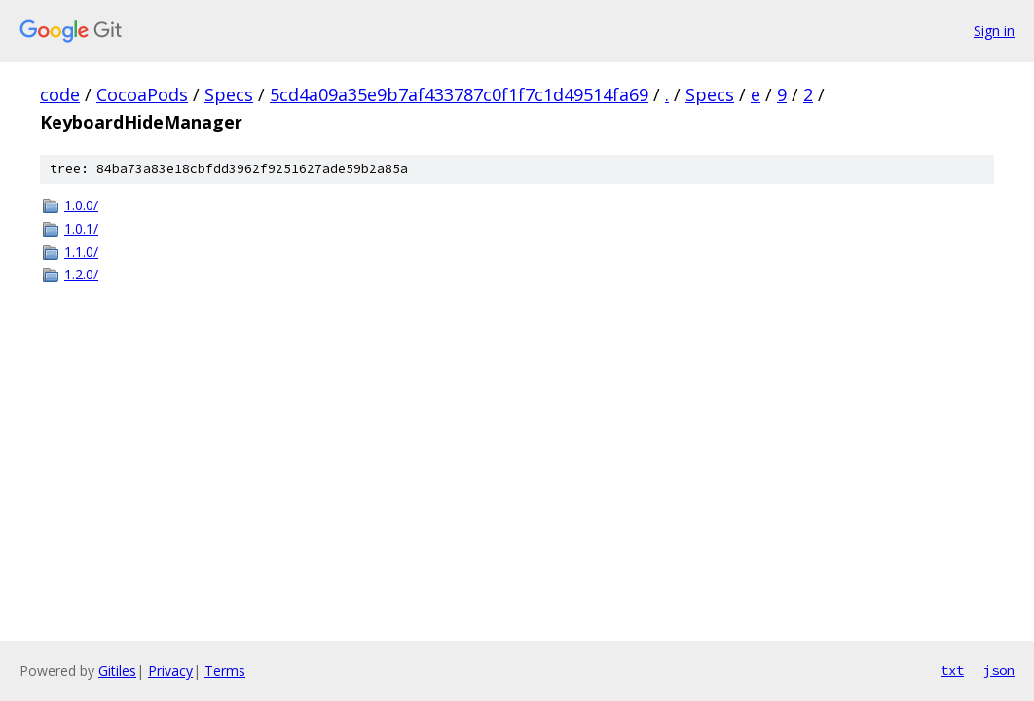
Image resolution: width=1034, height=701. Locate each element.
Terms (224, 670)
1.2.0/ (81, 274)
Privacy (170, 670)
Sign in (994, 30)
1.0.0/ (81, 205)
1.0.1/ (81, 228)
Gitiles (117, 670)
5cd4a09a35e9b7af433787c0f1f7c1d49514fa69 (459, 94)
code (60, 94)
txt (952, 670)
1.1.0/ (81, 251)
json (999, 670)
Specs (228, 94)
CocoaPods (142, 94)
